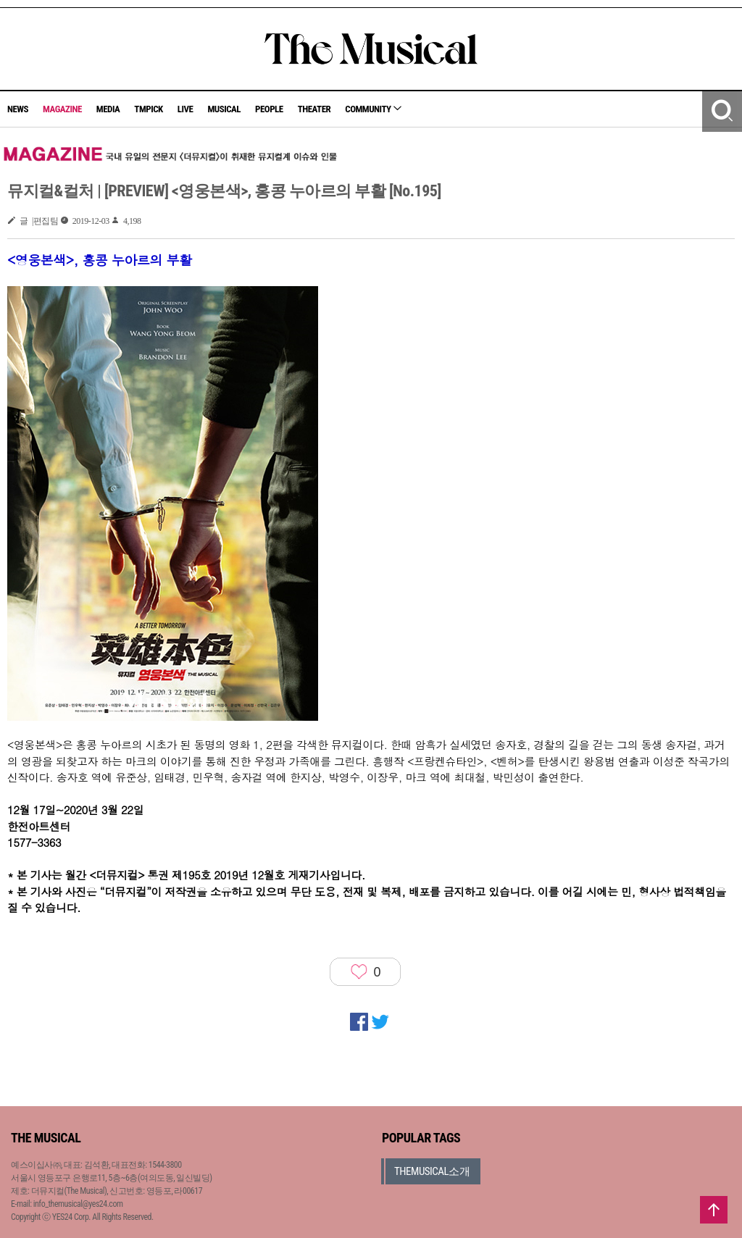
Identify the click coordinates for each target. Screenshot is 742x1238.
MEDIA (108, 109)
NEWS (17, 109)
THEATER (314, 109)
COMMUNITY (373, 109)
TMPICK (148, 109)
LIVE (185, 109)
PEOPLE (269, 109)
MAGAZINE (62, 109)
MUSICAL (224, 109)
